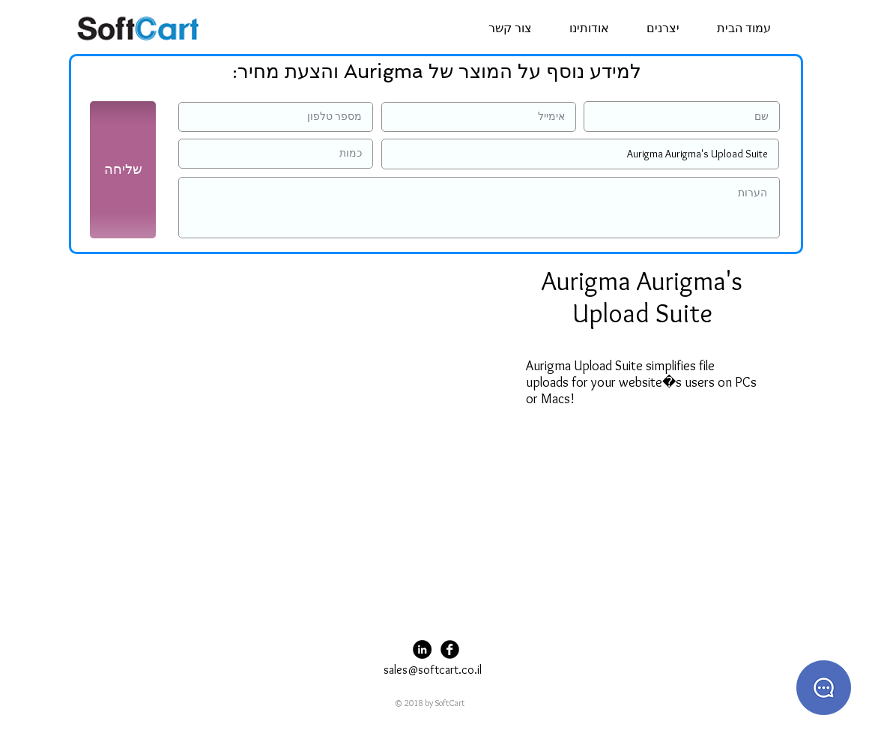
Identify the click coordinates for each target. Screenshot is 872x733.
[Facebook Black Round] (449, 649)
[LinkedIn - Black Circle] (422, 649)
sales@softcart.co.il (433, 670)
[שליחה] (123, 169)
